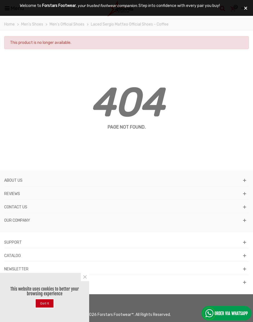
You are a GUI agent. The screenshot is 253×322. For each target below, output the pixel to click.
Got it (44, 303)
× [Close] (85, 277)
